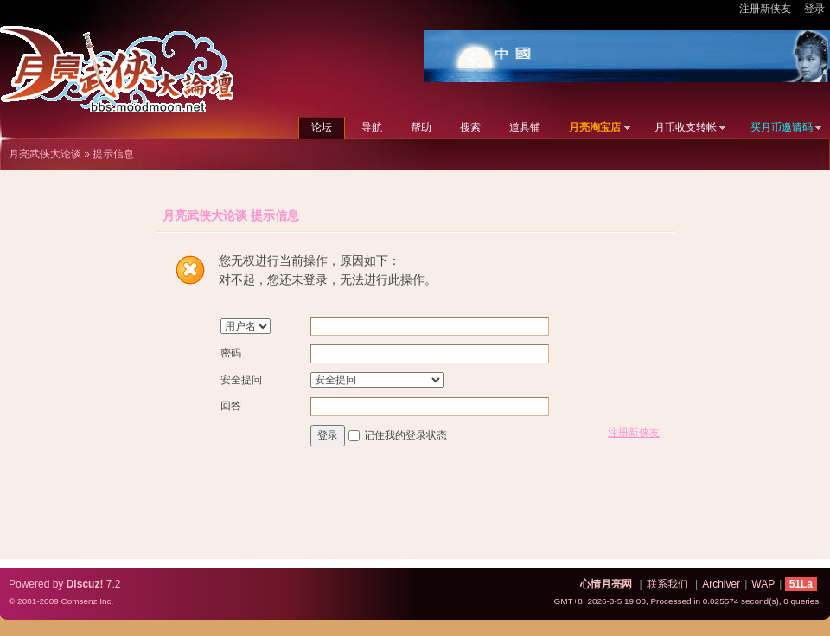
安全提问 (241, 380)
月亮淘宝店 (595, 127)
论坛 (321, 127)
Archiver (721, 584)
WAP (763, 584)
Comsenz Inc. (87, 601)
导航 (371, 127)
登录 (814, 9)
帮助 (421, 127)
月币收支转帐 (685, 127)
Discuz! (85, 584)
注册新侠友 (765, 9)
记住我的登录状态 (405, 435)
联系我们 (667, 584)
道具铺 (524, 127)
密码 (230, 353)
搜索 (470, 127)
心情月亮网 (606, 584)
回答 (230, 406)
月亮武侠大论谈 (45, 154)
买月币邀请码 (781, 127)
